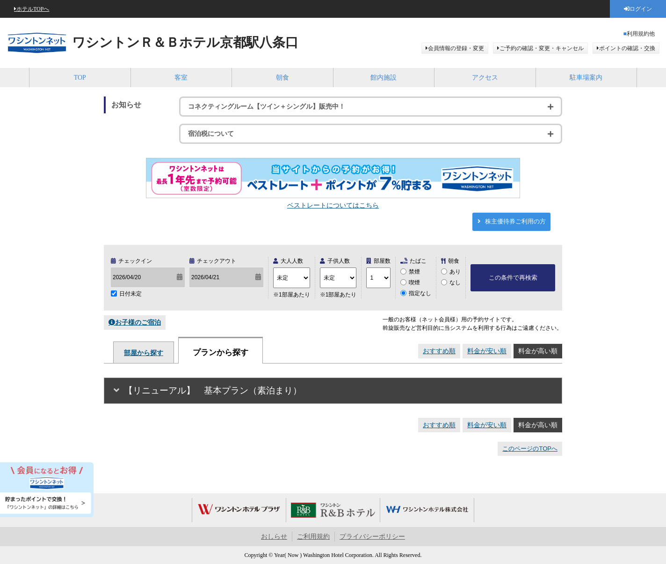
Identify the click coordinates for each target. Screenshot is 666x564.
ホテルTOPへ (32, 9)
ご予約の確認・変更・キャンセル (542, 48)
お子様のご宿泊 (138, 322)
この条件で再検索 (513, 277)
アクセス (485, 77)
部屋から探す (143, 352)
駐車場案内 (586, 77)
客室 (181, 77)
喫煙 (414, 282)
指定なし (420, 293)
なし (455, 282)
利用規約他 (641, 33)
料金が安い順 (487, 351)
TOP (80, 77)
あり (455, 271)
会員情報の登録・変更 (456, 48)
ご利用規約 (313, 536)
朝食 (282, 77)
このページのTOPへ (529, 448)
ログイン (641, 9)
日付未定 (130, 293)
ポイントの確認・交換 (627, 48)
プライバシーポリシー (372, 536)
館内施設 (383, 77)
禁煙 (414, 271)
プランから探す (220, 352)
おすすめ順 (439, 351)
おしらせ (274, 536)
